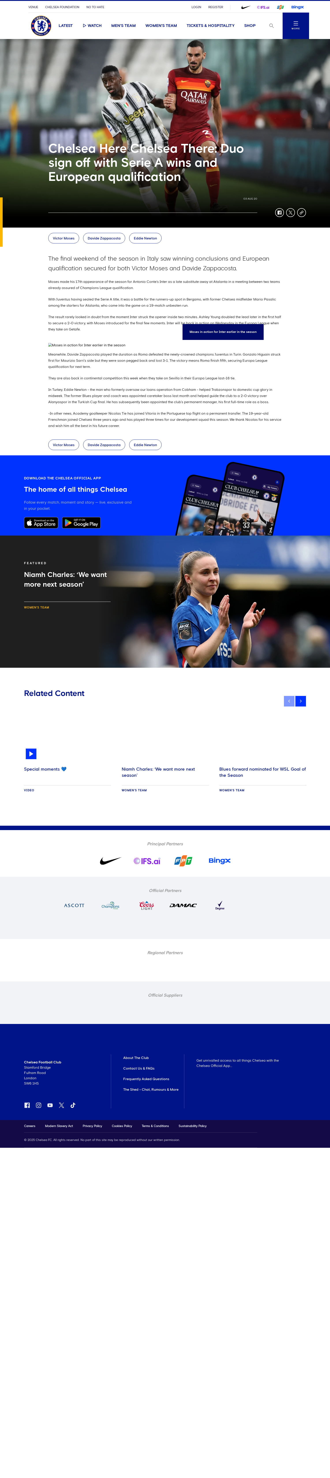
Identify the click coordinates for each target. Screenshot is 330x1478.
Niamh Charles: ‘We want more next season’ (158, 772)
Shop (250, 26)
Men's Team (123, 26)
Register (215, 7)
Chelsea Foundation (62, 7)
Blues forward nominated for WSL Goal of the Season (262, 772)
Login (196, 7)
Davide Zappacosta (104, 238)
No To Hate (95, 7)
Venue (33, 7)
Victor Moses (64, 238)
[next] (300, 701)
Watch (92, 25)
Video (29, 790)
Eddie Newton (145, 238)
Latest (66, 26)
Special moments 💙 (45, 769)
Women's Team (161, 26)
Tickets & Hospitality (211, 26)
